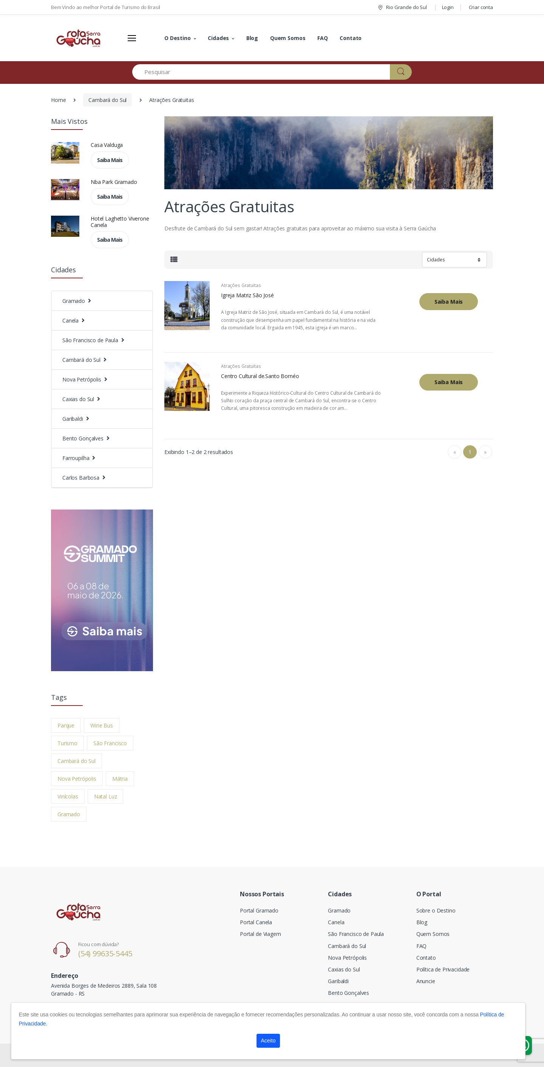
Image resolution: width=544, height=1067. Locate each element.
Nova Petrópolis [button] (81, 379)
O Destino (177, 38)
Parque (65, 725)
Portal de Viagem (260, 933)
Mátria (120, 778)
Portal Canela (256, 922)
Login (448, 7)
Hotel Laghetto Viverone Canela (120, 222)
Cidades (218, 38)
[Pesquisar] (261, 72)
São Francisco (110, 743)
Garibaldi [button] (72, 418)
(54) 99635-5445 (105, 953)
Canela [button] (70, 320)
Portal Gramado (259, 910)
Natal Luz (105, 796)
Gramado (68, 814)
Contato (351, 38)
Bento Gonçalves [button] (83, 438)
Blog (252, 38)
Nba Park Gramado (114, 181)
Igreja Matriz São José (247, 295)
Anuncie (425, 981)
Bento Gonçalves (348, 992)
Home (58, 99)
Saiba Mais (109, 160)
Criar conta (481, 7)
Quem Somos (288, 38)
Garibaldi (338, 981)
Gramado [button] (73, 300)
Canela (336, 922)
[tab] (173, 259)
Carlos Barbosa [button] (80, 477)
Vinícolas (67, 796)
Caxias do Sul (344, 969)
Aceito (268, 1041)
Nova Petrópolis (76, 778)
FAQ (322, 38)
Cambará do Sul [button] (81, 359)
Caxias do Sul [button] (78, 399)
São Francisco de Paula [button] (90, 340)
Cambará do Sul (107, 99)
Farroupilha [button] (75, 458)
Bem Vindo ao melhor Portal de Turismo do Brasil (105, 7)
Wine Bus (101, 725)
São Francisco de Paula (356, 933)
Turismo (67, 743)
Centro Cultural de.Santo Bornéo (260, 376)
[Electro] (79, 38)
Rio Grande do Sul (402, 7)
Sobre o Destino (436, 910)
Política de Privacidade (443, 969)
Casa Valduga (107, 144)
